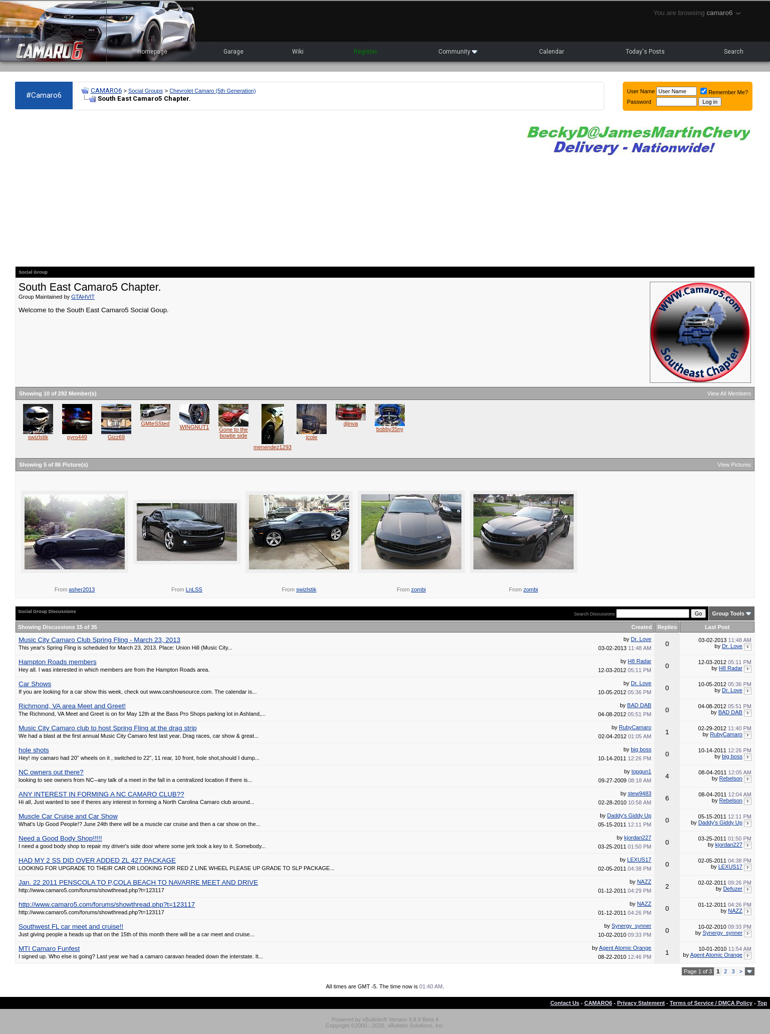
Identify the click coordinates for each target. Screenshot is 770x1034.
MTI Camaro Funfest (49, 948)
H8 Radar (639, 661)
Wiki (298, 51)
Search (733, 51)
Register (365, 51)
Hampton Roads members (58, 662)
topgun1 (641, 771)
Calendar (551, 51)
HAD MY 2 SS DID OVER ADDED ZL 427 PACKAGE (97, 860)
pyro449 (77, 437)
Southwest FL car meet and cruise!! (71, 926)
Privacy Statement (641, 1003)
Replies (667, 627)
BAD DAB (639, 705)
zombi (418, 589)
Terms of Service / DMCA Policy (711, 1003)
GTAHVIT (83, 297)
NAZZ (644, 882)
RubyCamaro (635, 727)
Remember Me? (724, 92)
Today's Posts (645, 51)
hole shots (34, 750)
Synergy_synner (632, 926)
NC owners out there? (51, 772)
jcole (312, 437)
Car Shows (35, 684)
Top (762, 1003)
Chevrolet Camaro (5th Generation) (212, 91)
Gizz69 (116, 437)
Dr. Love (641, 639)
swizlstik (38, 437)
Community (457, 51)
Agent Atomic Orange (625, 948)
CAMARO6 (106, 90)
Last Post (717, 627)
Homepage (152, 51)
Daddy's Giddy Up (629, 815)
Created (641, 627)
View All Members (729, 393)
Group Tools (728, 613)
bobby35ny (389, 429)
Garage (233, 51)
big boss (641, 749)
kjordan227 (637, 838)
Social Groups (145, 91)
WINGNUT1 (194, 427)
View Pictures (734, 465)
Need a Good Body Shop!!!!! (60, 838)
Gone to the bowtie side (233, 433)
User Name (641, 91)
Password (639, 102)
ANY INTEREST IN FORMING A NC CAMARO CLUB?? (101, 794)
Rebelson (730, 778)
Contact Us (564, 1003)
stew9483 (639, 793)
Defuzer (732, 889)
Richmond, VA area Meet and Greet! (72, 706)
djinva (351, 424)
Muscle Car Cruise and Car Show (68, 816)
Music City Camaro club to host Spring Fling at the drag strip (108, 728)
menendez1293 (272, 447)
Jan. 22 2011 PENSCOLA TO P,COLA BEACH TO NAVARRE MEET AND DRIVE (138, 882)
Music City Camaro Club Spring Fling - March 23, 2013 (99, 640)
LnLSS (194, 589)
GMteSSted (155, 424)
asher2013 (82, 589)
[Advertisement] (262, 188)
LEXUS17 (639, 860)
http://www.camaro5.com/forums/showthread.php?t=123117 (107, 904)
